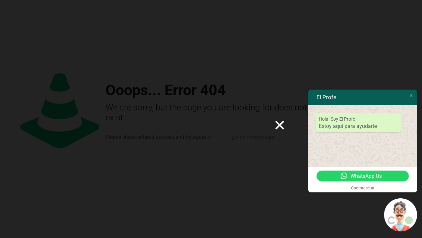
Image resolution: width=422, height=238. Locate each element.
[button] (280, 125)
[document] (211, 119)
